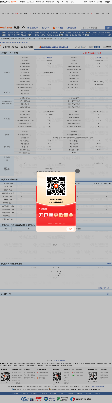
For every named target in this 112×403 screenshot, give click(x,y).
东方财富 (22, 2)
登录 (85, 2)
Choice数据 (65, 2)
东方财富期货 (50, 2)
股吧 (72, 2)
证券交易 (99, 2)
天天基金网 (30, 2)
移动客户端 (14, 2)
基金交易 (107, 2)
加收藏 (8, 2)
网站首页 (3, 2)
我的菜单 (92, 2)
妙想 (58, 2)
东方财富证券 (40, 2)
